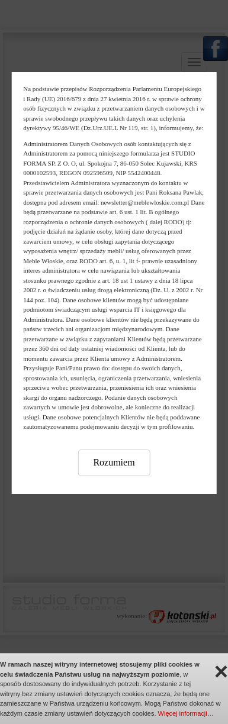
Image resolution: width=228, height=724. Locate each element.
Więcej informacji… (186, 713)
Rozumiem (113, 462)
